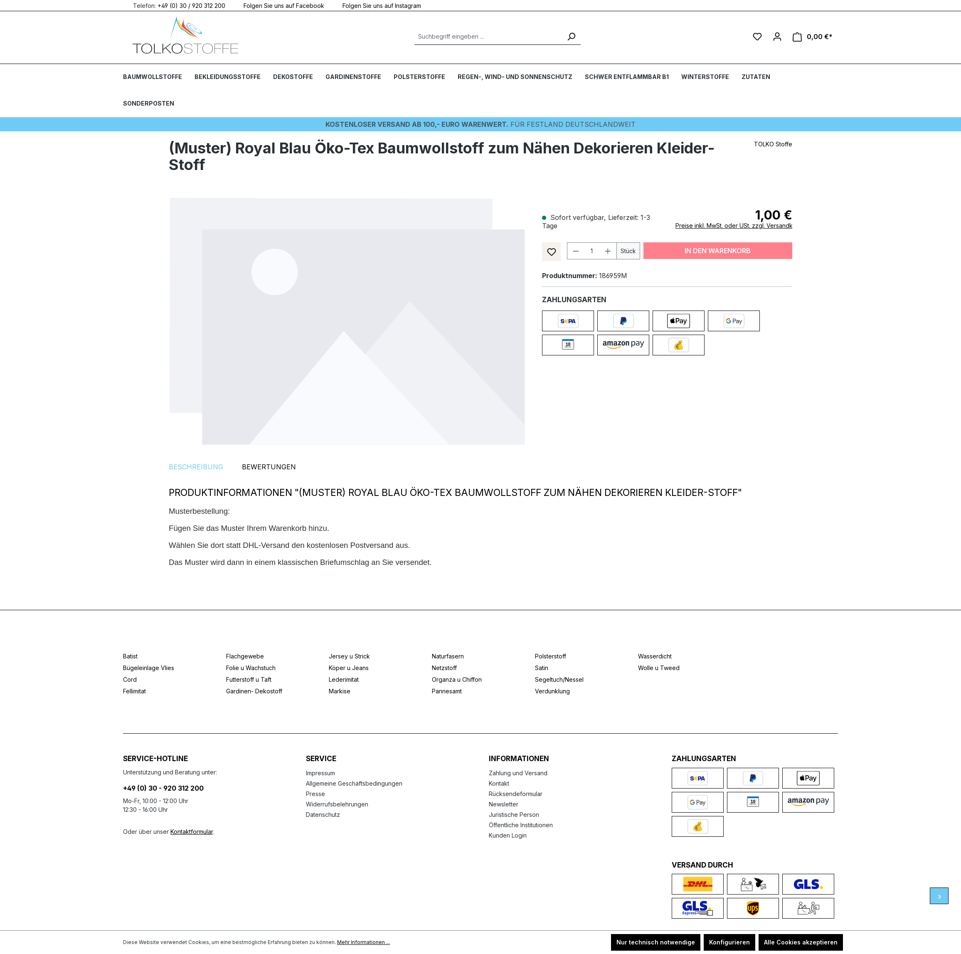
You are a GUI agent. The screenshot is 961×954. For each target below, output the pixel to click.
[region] (347, 321)
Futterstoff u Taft (248, 679)
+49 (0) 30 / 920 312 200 (191, 5)
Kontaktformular (191, 831)
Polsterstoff (550, 656)
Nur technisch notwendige (655, 942)
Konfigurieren (729, 942)
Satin (541, 667)
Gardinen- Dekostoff (254, 691)
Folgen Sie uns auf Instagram (377, 5)
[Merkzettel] (757, 36)
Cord (130, 679)
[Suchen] (571, 36)
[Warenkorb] (812, 36)
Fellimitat (134, 691)
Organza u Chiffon (457, 679)
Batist (130, 656)
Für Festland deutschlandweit (480, 124)
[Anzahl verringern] (575, 250)
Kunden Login (508, 835)
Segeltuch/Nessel (559, 679)
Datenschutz (323, 814)
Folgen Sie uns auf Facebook (279, 5)
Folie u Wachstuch (251, 667)
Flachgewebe (245, 656)
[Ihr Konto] (777, 36)
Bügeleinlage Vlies (148, 667)
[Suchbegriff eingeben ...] (488, 36)
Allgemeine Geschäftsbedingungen (354, 783)
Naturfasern (448, 656)
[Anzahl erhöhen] (608, 250)
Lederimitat (344, 679)
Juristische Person (514, 814)
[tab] (196, 467)
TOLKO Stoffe (773, 144)
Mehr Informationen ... (363, 942)
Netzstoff (444, 667)
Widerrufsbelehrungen (337, 804)
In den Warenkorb (718, 251)
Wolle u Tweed (659, 667)
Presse (315, 793)
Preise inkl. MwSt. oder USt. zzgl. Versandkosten (741, 225)
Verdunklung (552, 691)
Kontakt (499, 783)
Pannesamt (447, 691)
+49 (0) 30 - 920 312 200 (163, 788)
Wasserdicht (655, 656)
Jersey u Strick (349, 656)
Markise (339, 691)
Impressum (320, 773)
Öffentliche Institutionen (521, 824)
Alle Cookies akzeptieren (801, 942)
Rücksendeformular (515, 793)
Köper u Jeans (349, 667)
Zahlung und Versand (518, 773)
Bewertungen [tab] (269, 467)
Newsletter (503, 804)
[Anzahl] (592, 250)
